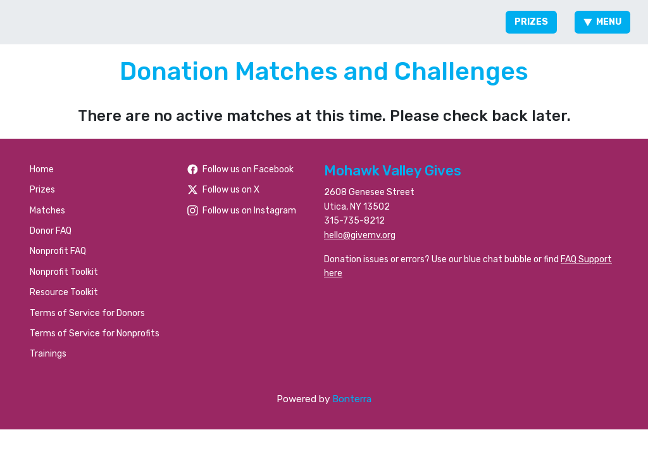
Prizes (531, 21)
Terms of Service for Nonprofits (94, 333)
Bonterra (351, 399)
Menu (602, 21)
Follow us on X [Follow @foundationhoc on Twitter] (223, 189)
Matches (47, 210)
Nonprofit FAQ (58, 251)
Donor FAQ (51, 230)
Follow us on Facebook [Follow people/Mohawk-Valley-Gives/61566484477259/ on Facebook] (240, 169)
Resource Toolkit (64, 292)
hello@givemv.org (360, 235)
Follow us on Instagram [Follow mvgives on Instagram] (241, 210)
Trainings (48, 353)
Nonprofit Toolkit (64, 272)
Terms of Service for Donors (87, 313)
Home (42, 169)
